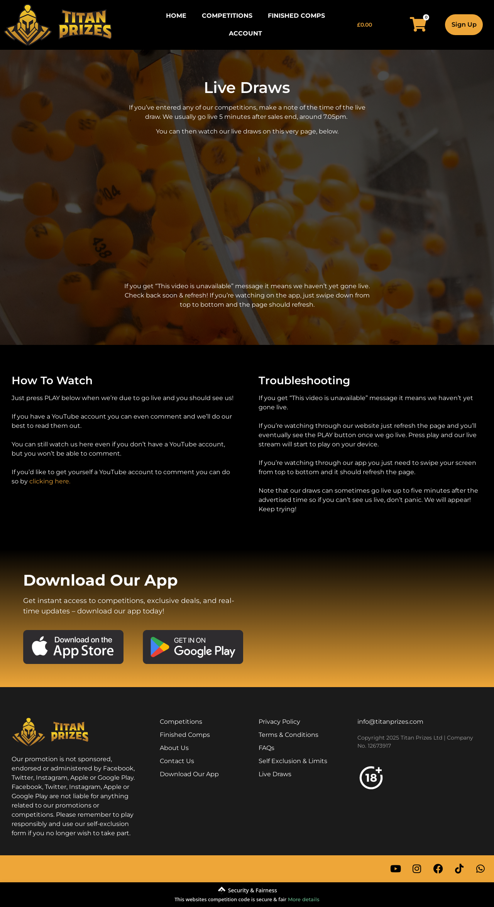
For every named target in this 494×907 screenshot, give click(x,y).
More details (304, 899)
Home (176, 15)
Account (245, 33)
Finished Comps (296, 15)
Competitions (227, 15)
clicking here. (49, 481)
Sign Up (464, 24)
